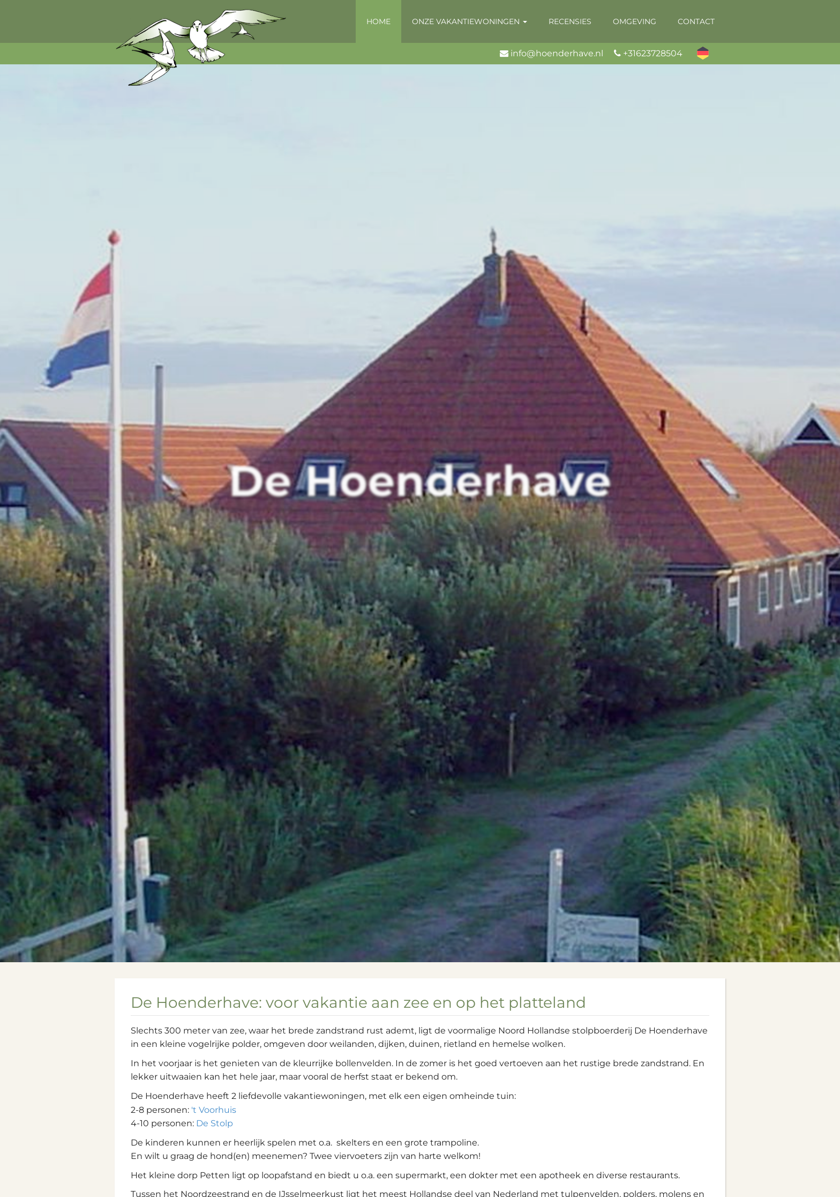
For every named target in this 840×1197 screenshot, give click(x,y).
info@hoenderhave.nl (557, 53)
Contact (696, 21)
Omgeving (634, 21)
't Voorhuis (213, 1110)
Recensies (570, 21)
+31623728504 (652, 53)
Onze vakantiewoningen (469, 21)
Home (378, 21)
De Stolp (214, 1123)
